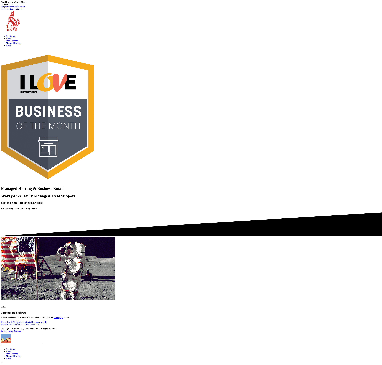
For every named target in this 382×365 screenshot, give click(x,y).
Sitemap (17, 331)
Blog (11, 9)
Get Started (10, 36)
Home (8, 45)
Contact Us (18, 9)
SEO (45, 322)
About (8, 38)
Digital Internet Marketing (11, 324)
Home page (58, 318)
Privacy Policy (7, 331)
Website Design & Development (29, 322)
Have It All (10, 322)
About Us (5, 9)
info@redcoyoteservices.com (13, 7)
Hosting (26, 324)
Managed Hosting (13, 43)
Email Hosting (12, 41)
